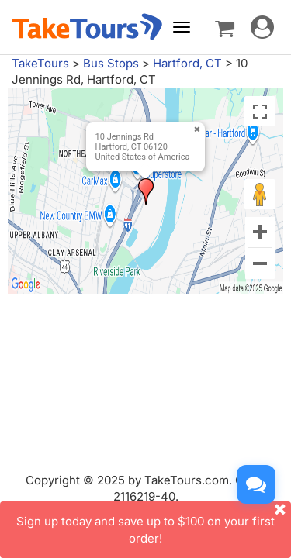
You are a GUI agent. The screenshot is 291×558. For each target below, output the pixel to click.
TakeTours (40, 63)
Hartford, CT (187, 63)
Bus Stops (111, 63)
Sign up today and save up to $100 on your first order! (153, 523)
